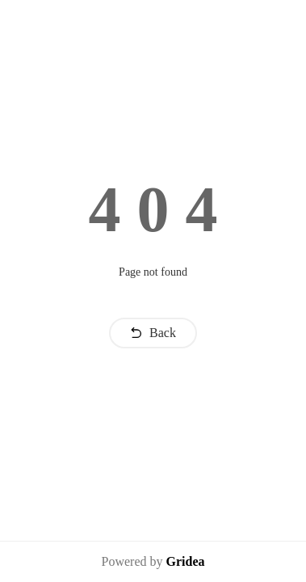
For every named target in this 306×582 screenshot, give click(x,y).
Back (153, 333)
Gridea (185, 561)
